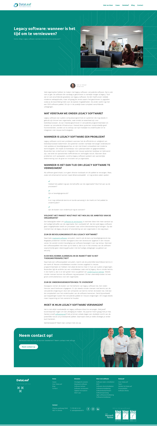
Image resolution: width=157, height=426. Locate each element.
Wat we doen (108, 5)
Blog (133, 5)
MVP (97, 384)
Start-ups (77, 393)
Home (16, 39)
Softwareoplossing (102, 393)
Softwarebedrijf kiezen (103, 390)
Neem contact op (28, 347)
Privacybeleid (122, 388)
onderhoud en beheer (95, 272)
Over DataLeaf (57, 384)
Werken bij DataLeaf (125, 386)
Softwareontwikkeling (103, 388)
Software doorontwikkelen (105, 386)
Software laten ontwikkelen (105, 382)
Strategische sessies (81, 382)
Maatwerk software (80, 384)
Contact (140, 5)
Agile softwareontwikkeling (105, 395)
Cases (117, 5)
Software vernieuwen (81, 388)
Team (120, 384)
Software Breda (123, 390)
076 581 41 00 (76, 408)
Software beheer (79, 386)
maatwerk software (59, 238)
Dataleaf (125, 5)
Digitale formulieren (80, 390)
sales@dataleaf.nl (78, 410)
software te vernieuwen (73, 222)
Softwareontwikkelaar (103, 397)
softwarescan (60, 314)
